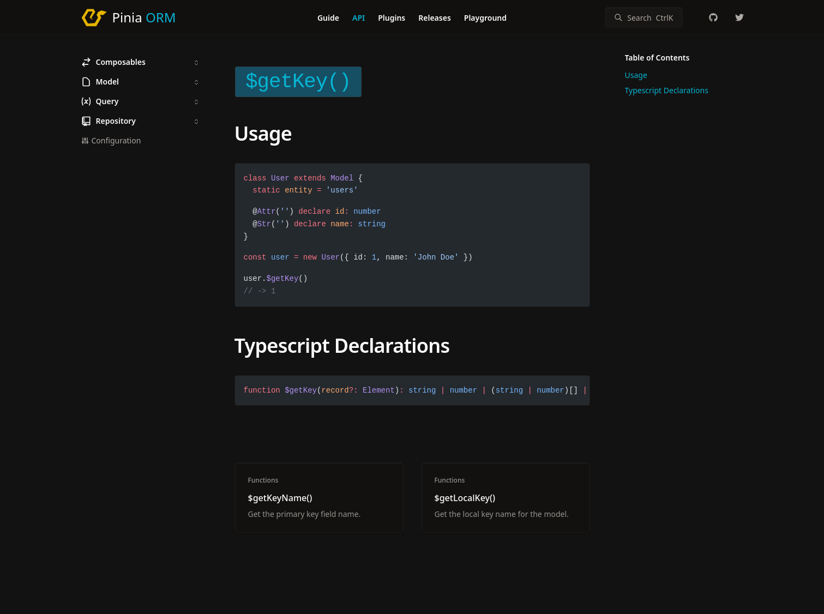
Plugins (391, 18)
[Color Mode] (691, 17)
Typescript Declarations (342, 345)
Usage (263, 133)
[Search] (643, 17)
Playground (485, 18)
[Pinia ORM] (128, 17)
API (358, 18)
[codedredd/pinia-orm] (713, 17)
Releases (434, 18)
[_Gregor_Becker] (739, 17)
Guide (328, 18)
